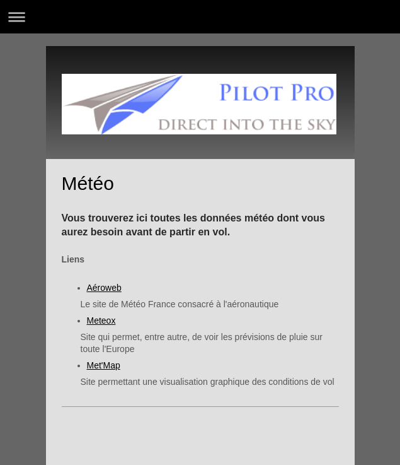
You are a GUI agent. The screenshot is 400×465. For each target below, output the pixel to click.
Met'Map (103, 365)
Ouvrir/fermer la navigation (200, 16)
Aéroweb (104, 288)
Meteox (101, 320)
